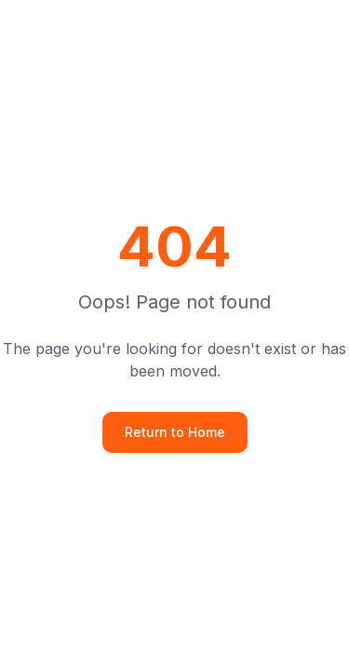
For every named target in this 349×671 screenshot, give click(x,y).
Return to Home (175, 432)
